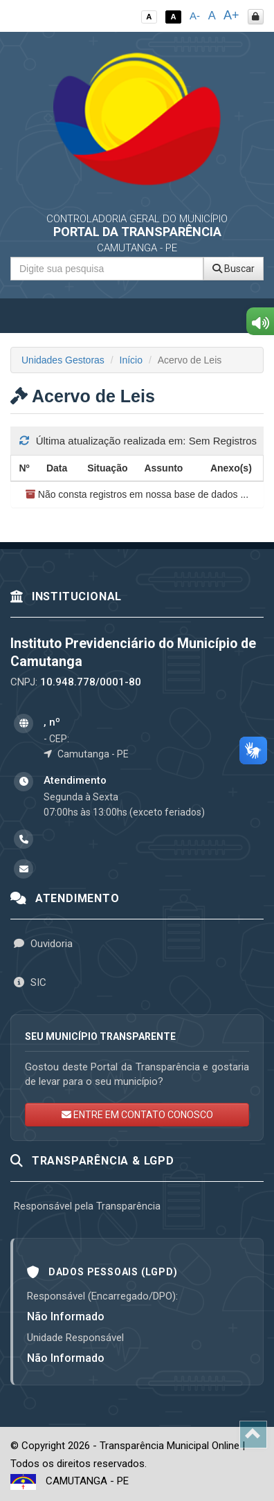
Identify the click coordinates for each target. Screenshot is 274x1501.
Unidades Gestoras (62, 360)
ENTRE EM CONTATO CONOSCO (137, 1114)
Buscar (233, 268)
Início (131, 360)
